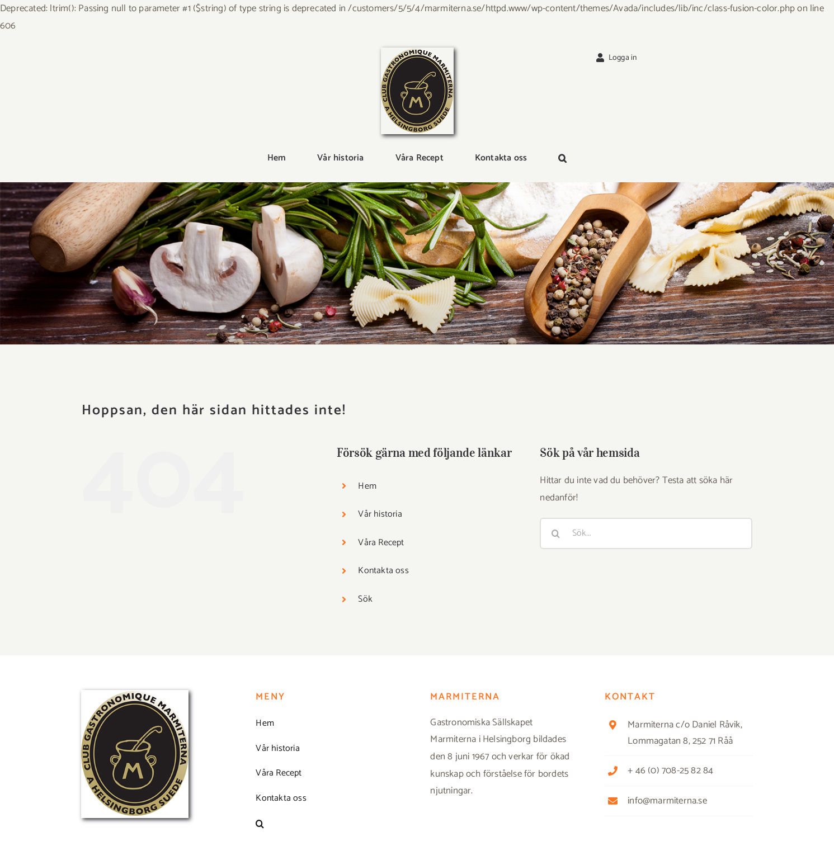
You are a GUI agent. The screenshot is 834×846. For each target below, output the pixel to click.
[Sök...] (646, 533)
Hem (367, 486)
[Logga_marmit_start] (417, 52)
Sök (365, 599)
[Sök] (555, 533)
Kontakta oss (383, 570)
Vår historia (380, 514)
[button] (562, 158)
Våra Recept (381, 542)
